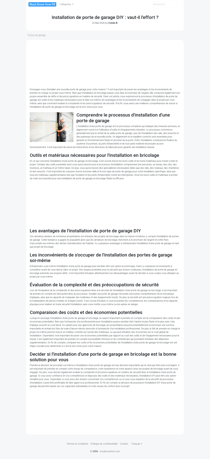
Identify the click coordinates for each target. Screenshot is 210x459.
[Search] (167, 4)
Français (136, 443)
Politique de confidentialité (104, 443)
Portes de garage (37, 35)
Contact (124, 443)
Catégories (66, 4)
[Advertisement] (105, 63)
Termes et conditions (77, 443)
